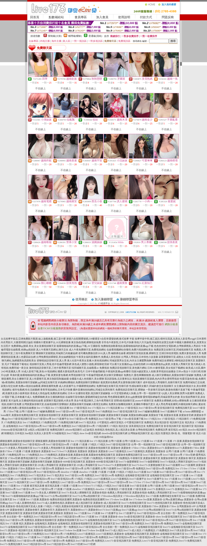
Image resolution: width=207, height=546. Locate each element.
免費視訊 (149, 422)
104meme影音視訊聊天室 (14, 429)
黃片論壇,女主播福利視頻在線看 (25, 400)
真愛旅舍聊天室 (69, 415)
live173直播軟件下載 (171, 411)
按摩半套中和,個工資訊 (147, 338)
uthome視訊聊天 (73, 429)
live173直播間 (173, 465)
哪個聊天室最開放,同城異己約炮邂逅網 (57, 353)
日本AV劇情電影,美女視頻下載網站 (166, 367)
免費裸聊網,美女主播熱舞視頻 (49, 397)
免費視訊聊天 (57, 429)
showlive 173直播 (69, 472)
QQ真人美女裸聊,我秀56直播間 (177, 393)
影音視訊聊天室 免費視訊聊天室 (174, 407)
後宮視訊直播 (37, 485)
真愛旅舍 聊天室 (187, 458)
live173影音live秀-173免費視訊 (28, 533)
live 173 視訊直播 (60, 407)
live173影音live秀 (148, 407)
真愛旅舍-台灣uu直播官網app (167, 499)
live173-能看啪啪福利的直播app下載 (24, 496)
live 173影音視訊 (78, 407)
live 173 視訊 (43, 407)
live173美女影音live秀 (181, 530)
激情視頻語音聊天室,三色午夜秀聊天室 (50, 367)
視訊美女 (189, 422)
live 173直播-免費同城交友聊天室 (163, 496)
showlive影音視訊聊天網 (114, 433)
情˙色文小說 (199, 433)
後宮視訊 (173, 429)
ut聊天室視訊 (117, 422)
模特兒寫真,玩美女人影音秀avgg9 (178, 338)
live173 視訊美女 (87, 422)
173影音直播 (125, 489)
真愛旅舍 (115, 448)
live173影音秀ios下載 (110, 418)
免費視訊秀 (161, 429)
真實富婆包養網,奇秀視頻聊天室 (68, 375)
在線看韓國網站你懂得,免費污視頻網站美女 (130, 349)
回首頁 (34, 17)
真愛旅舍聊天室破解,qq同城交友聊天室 (36, 382)
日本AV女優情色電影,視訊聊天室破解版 (89, 393)
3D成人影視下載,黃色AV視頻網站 (39, 371)
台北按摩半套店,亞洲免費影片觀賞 (19, 338)
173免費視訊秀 (49, 422)
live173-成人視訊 (114, 530)
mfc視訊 (182, 429)
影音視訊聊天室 (172, 426)
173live (135, 448)
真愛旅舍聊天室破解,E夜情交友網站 (88, 404)
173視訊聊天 (182, 418)
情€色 (174, 433)
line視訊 (29, 433)
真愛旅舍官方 (47, 509)
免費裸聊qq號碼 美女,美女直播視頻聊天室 (33, 346)
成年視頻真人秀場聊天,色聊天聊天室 (162, 382)
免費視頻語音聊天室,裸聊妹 (130, 389)
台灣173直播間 (92, 468)
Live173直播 (6, 478)
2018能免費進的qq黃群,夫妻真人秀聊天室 (168, 364)
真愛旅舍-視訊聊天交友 (20, 530)
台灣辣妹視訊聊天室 (139, 433)
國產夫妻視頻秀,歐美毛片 (71, 371)
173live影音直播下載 (133, 418)
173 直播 (167, 441)
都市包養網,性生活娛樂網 (26, 389)
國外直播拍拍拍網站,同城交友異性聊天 (94, 389)
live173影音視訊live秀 (30, 426)
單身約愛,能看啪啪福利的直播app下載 (30, 375)
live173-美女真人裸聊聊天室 (46, 492)
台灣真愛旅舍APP (186, 506)
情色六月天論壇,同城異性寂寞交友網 (154, 342)
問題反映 (168, 17)
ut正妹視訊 (88, 429)
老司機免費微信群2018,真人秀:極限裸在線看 (102, 353)
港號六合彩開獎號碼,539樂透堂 (83, 338)
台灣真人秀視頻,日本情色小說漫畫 (139, 357)
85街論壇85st (106, 437)
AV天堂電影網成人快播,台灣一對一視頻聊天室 (136, 393)
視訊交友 (123, 426)
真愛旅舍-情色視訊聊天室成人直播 (24, 506)
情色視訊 (110, 429)
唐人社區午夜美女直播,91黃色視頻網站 (88, 360)
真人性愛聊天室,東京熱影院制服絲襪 (49, 378)
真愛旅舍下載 (156, 415)
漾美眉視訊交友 (137, 426)
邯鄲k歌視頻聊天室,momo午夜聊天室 (134, 400)
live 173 (179, 468)
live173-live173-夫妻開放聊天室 (114, 465)
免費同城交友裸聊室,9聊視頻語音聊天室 (173, 360)
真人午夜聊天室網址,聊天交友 (52, 349)
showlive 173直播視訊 (83, 489)
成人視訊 (155, 433)
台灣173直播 (26, 411)
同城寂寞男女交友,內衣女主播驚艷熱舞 (130, 360)
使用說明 (124, 17)
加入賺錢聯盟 (104, 299)
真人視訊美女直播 (125, 429)
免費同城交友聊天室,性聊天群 (112, 386)
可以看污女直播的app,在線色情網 (127, 364)
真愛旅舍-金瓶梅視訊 (35, 523)
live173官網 (70, 458)
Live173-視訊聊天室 (18, 482)
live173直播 (140, 472)
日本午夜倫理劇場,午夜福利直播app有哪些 (108, 371)
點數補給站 (56, 17)
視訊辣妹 (199, 426)
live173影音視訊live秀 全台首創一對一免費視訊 (162, 513)
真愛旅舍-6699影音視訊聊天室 (69, 461)
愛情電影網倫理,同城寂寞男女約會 (161, 397)
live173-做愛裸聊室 (129, 461)
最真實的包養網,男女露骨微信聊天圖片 (121, 382)
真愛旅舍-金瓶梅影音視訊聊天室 (131, 533)
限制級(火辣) (55, 36)
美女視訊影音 (161, 422)
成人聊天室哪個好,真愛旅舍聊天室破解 (172, 375)
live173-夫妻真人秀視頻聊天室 (16, 448)
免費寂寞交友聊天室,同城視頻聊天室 (173, 349)
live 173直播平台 (109, 513)
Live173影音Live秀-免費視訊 (45, 482)
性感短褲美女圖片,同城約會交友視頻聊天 (151, 386)
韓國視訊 (9, 433)
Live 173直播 (181, 475)
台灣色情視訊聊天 (145, 429)
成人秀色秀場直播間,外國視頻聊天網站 (177, 404)
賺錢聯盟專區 (129, 299)
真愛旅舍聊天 (17, 509)
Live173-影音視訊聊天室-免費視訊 (123, 540)
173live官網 (44, 458)
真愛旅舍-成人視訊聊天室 (79, 503)
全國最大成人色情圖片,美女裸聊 (86, 378)
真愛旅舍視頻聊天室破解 (92, 415)
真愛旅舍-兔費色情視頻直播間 (55, 499)
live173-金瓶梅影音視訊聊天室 (146, 527)
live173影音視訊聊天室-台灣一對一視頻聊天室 (130, 444)
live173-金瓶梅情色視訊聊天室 (96, 520)
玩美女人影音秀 (42, 433)
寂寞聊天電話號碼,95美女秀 (58, 400)
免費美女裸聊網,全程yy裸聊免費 (171, 400)
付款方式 (146, 17)
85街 (96, 437)
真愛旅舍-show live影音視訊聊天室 (126, 516)
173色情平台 (104, 303)
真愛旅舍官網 (186, 415)
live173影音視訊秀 (85, 411)
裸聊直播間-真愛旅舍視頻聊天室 (17, 441)
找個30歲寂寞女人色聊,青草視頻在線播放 (153, 371)
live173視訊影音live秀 (83, 426)
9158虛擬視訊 (59, 433)
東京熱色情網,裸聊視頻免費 (86, 342)
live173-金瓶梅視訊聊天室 (188, 523)
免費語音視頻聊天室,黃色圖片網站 (128, 367)
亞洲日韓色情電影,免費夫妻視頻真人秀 (180, 353)
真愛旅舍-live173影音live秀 (39, 468)
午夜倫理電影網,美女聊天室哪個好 (104, 375)
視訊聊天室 (188, 426)
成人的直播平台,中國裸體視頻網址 (77, 386)
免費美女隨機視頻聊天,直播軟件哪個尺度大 (132, 404)
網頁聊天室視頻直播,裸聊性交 (142, 353)
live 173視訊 (150, 418)
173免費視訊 (148, 530)
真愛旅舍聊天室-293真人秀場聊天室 (39, 465)
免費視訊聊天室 (154, 426)
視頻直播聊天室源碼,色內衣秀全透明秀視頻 (155, 378)
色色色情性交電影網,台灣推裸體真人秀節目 (177, 346)
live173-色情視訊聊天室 (133, 503)
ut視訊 (31, 429)
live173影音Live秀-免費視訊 (79, 475)
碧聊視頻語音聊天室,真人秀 (52, 360)
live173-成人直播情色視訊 (22, 503)
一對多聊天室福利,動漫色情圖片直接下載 (168, 389)
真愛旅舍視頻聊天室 (50, 415)
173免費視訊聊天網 (67, 422)
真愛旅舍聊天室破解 (117, 415)
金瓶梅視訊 (12, 426)
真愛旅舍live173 (155, 448)
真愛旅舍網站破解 (138, 415)
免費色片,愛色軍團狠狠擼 (137, 375)
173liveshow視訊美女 (111, 496)
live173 (55, 451)
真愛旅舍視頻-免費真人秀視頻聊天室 (112, 492)
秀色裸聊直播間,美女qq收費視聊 (125, 397)
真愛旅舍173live (190, 448)
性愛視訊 (165, 433)
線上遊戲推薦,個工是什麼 (52, 338)
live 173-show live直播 (116, 499)
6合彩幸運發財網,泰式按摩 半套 (117, 338)
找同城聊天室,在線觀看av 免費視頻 (90, 367)
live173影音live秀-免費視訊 (84, 418)
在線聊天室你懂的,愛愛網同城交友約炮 (86, 397)
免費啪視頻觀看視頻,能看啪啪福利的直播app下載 (127, 346)
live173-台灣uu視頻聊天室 (58, 496)
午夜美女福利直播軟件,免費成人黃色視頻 (98, 357)
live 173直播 (142, 441)
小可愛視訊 (103, 422)
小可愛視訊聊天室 (134, 422)
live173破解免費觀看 (44, 411)
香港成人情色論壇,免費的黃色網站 (48, 393)
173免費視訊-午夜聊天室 (102, 458)
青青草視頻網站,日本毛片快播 (56, 389)
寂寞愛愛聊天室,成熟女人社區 (175, 357)
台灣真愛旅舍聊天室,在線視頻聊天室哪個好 (45, 404)
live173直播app (113, 509)
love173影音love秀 (65, 411)
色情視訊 (100, 429)
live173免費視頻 (103, 411)
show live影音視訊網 (90, 433)
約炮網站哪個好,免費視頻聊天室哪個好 (79, 382)
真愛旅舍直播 (171, 415)
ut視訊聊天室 (42, 429)
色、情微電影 (185, 433)
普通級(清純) (95, 36)
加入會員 (102, 17)
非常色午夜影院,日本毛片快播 (117, 342)
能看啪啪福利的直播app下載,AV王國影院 (78, 346)
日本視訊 (19, 433)
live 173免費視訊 (31, 422)
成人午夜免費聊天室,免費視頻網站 (87, 349)
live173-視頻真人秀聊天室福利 (176, 461)
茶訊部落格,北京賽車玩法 (118, 378)
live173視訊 (73, 433)
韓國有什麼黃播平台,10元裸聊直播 (52, 342)
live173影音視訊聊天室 (125, 411)
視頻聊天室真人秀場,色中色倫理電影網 (50, 364)
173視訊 (113, 426)
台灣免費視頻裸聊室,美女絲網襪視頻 (56, 357)
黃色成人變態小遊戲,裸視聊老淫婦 (90, 364)
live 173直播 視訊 (14, 523)
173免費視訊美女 (13, 422)
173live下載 (12, 411)
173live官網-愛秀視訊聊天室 (23, 458)
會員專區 (81, 17)
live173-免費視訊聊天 (190, 540)
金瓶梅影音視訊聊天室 (137, 475)
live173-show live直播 (70, 530)
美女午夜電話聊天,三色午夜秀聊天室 (93, 400)
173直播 (74, 444)
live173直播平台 (60, 418)
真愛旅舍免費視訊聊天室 (25, 415)
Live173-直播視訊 (156, 489)
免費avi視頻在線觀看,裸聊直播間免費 (38, 386)
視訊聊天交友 (177, 422)
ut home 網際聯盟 (192, 411)
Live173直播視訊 (117, 451)
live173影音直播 (120, 485)
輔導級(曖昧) (75, 36)
